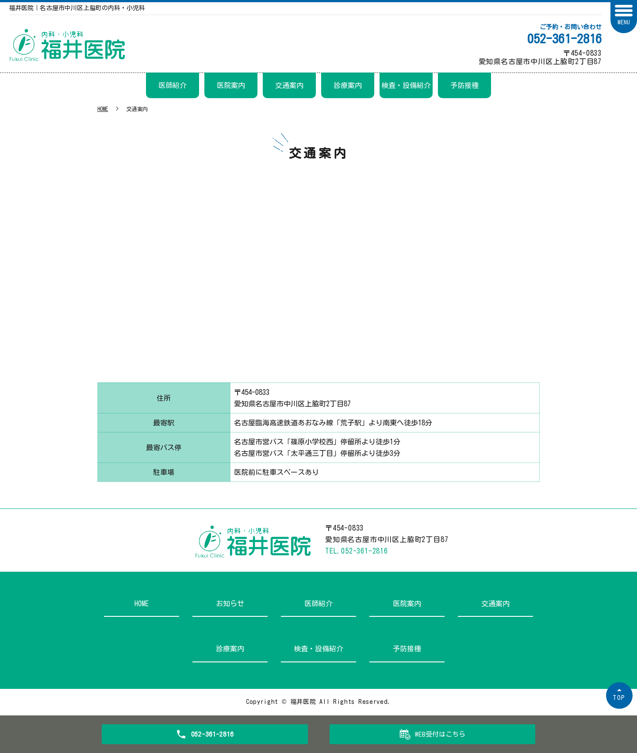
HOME (102, 108)
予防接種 (464, 85)
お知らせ (230, 603)
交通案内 (289, 85)
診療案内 (348, 85)
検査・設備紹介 (406, 85)
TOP (619, 697)
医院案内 (231, 85)
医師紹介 (172, 85)
